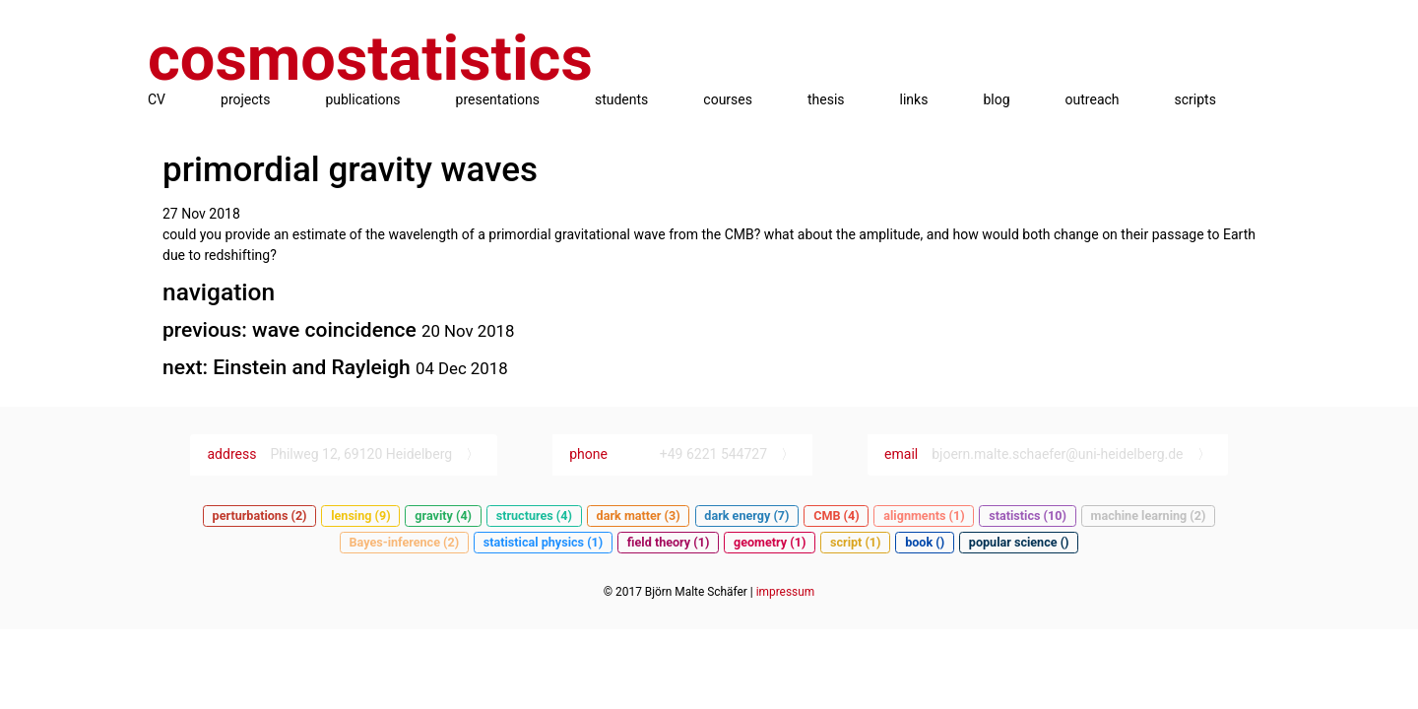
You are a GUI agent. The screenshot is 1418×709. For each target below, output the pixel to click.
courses (727, 99)
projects (245, 99)
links (914, 99)
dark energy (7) (746, 515)
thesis (826, 99)
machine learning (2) (1148, 515)
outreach (1092, 99)
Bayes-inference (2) (405, 542)
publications (362, 99)
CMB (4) (836, 515)
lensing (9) (360, 515)
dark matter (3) (638, 515)
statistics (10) (1027, 515)
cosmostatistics (370, 59)
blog (996, 99)
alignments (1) (923, 515)
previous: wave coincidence (291, 330)
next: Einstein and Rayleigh (289, 367)
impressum (785, 592)
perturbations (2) (260, 515)
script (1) (855, 542)
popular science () (1019, 542)
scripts (1195, 99)
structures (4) (534, 515)
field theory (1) (668, 542)
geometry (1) (770, 542)
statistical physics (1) (543, 542)
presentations (498, 99)
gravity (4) (443, 515)
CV (156, 99)
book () (924, 542)
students (621, 99)
